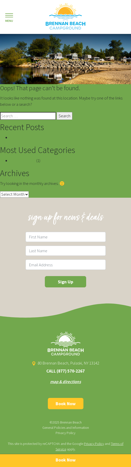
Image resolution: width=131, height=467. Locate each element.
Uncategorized (23, 160)
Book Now (66, 403)
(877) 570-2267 (71, 371)
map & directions (65, 381)
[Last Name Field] (66, 251)
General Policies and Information (65, 427)
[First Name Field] (66, 237)
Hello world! (21, 137)
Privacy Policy (65, 433)
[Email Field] (66, 265)
